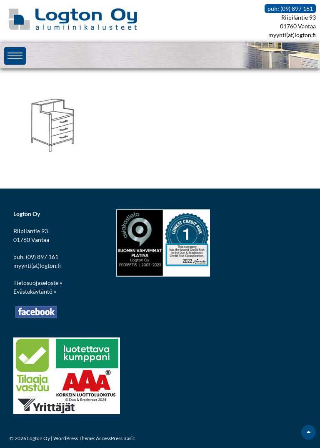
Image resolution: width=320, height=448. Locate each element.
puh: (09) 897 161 (290, 8)
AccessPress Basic (115, 438)
